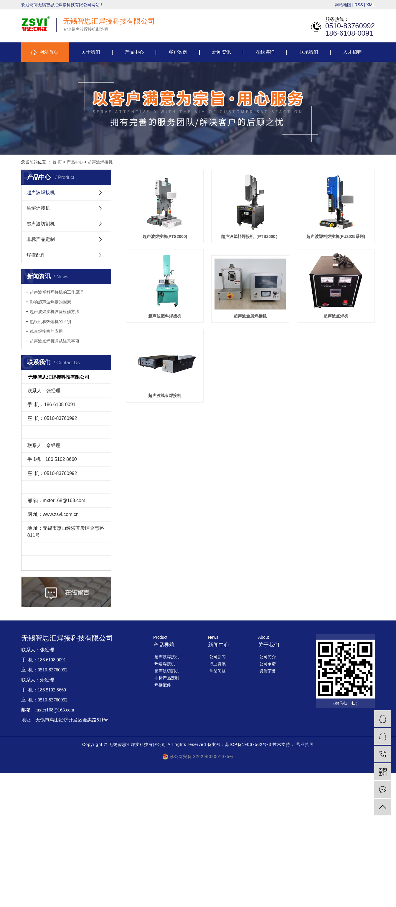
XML (370, 4)
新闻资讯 (221, 51)
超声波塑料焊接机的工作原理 (56, 292)
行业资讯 (217, 663)
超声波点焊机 (251, 396)
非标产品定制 (41, 239)
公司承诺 (267, 663)
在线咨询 (265, 51)
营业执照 (305, 744)
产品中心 (134, 51)
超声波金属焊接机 (165, 396)
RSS (358, 4)
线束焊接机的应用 (46, 331)
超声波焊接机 (100, 162)
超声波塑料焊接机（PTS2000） (251, 236)
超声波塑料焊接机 (251, 316)
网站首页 (48, 51)
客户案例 (178, 51)
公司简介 (267, 656)
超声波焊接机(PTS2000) (165, 236)
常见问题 (217, 670)
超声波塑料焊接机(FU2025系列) (165, 316)
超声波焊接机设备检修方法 (54, 311)
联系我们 (308, 51)
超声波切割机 (41, 223)
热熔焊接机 (38, 208)
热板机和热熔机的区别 (50, 321)
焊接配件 (36, 254)
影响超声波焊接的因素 (50, 301)
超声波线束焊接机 (165, 476)
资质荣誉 (267, 670)
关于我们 (90, 51)
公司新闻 (217, 656)
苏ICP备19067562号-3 (248, 744)
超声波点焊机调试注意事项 (54, 341)
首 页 (57, 162)
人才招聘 (352, 51)
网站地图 (343, 4)
